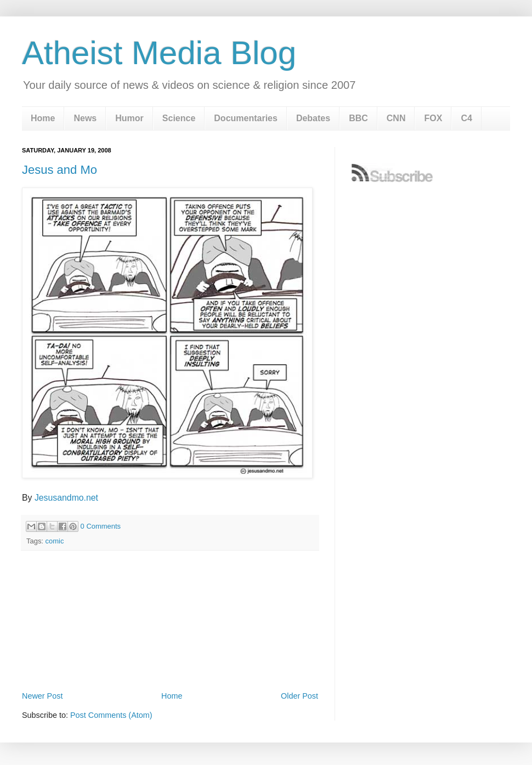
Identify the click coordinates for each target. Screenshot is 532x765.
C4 (466, 118)
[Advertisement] (170, 658)
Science (178, 118)
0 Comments (101, 526)
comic (55, 541)
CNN (396, 118)
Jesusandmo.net (66, 497)
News (85, 118)
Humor (129, 118)
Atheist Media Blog (159, 53)
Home (43, 118)
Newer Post (42, 696)
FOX (433, 118)
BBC (358, 118)
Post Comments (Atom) (111, 715)
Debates (313, 118)
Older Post (299, 696)
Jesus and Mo (59, 170)
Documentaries (246, 118)
